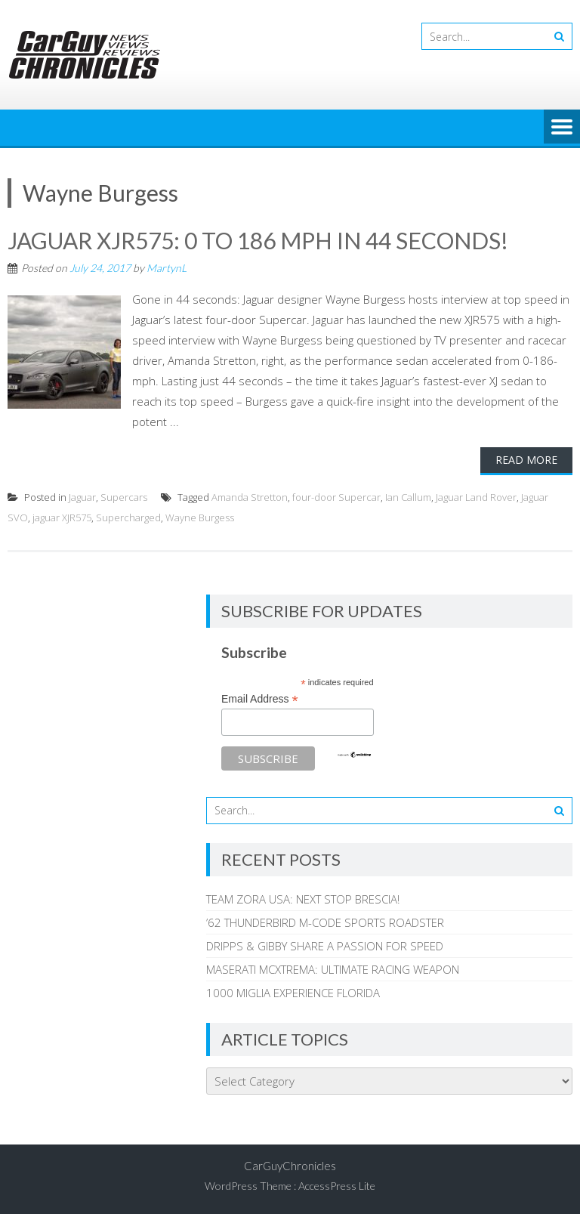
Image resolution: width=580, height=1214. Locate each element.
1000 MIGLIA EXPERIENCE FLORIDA (293, 992)
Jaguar (82, 497)
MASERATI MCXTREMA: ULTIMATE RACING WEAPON (332, 969)
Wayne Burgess (199, 517)
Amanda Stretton (249, 497)
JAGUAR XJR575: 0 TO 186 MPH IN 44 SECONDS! (258, 240)
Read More (526, 460)
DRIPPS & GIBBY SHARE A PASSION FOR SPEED (324, 945)
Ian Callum (408, 497)
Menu (562, 128)
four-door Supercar (336, 497)
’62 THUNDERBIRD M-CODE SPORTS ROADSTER (325, 922)
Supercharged (128, 517)
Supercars (123, 497)
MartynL (167, 267)
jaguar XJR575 (61, 517)
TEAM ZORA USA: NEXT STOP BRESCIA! (303, 899)
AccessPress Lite (336, 1185)
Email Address (259, 699)
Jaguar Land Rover (476, 497)
